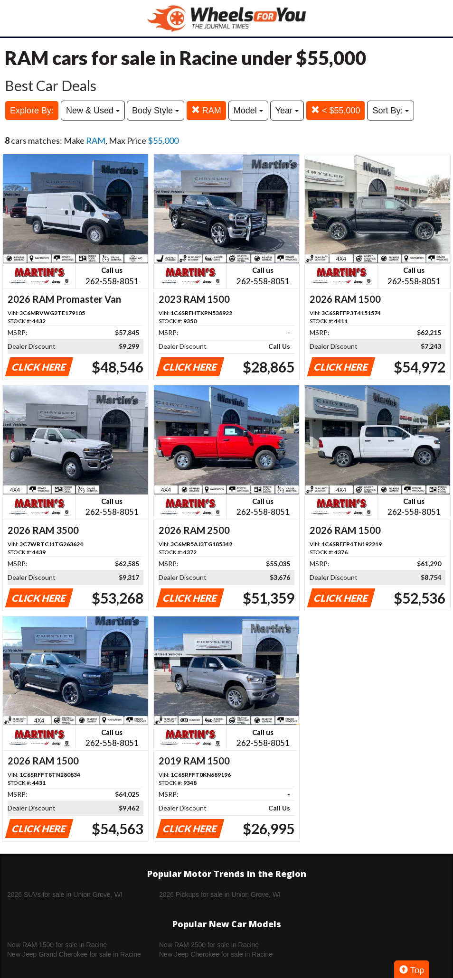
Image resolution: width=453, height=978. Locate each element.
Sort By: (390, 110)
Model (248, 110)
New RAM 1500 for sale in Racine (57, 945)
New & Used (93, 110)
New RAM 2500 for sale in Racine (209, 945)
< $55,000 (335, 110)
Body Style (155, 110)
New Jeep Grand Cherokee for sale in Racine (74, 954)
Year (287, 110)
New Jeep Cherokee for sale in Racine (216, 954)
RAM (206, 110)
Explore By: (32, 110)
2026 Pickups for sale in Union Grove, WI (220, 894)
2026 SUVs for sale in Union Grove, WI (65, 894)
